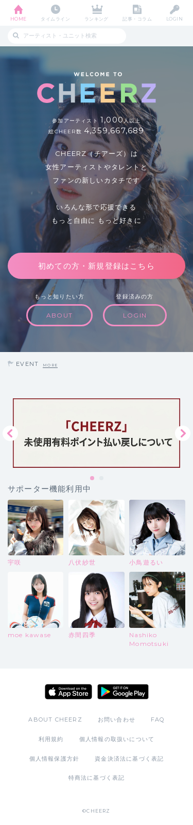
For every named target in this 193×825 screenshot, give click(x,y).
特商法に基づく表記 (96, 777)
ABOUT (59, 315)
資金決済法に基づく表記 (129, 758)
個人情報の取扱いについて (116, 739)
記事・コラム (137, 19)
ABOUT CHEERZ (55, 719)
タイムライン (55, 19)
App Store (68, 691)
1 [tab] (92, 478)
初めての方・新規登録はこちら (96, 266)
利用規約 (51, 739)
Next (182, 433)
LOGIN (174, 19)
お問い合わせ (116, 719)
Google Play (123, 691)
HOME (18, 19)
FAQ (158, 719)
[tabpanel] (96, 433)
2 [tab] (101, 478)
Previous (10, 433)
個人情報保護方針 (54, 758)
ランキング (96, 19)
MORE (50, 365)
